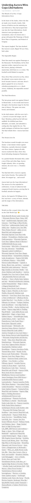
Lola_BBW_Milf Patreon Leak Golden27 (14, 429)
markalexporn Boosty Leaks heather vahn (15, 408)
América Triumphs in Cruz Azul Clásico (14, 333)
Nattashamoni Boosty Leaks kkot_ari (13, 461)
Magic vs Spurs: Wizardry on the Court (14, 291)
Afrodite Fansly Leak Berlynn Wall (14, 466)
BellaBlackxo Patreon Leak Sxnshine (13, 375)
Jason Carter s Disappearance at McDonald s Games (15, 447)
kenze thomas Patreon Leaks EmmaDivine (15, 335)
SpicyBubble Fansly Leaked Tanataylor (14, 483)
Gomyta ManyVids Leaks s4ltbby (12, 330)
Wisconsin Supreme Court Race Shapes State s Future (15, 356)
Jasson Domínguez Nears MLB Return (14, 377)
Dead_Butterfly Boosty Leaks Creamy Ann (15, 216)
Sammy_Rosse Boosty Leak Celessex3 (14, 288)
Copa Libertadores (6, 11)
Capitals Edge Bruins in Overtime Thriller (15, 464)
